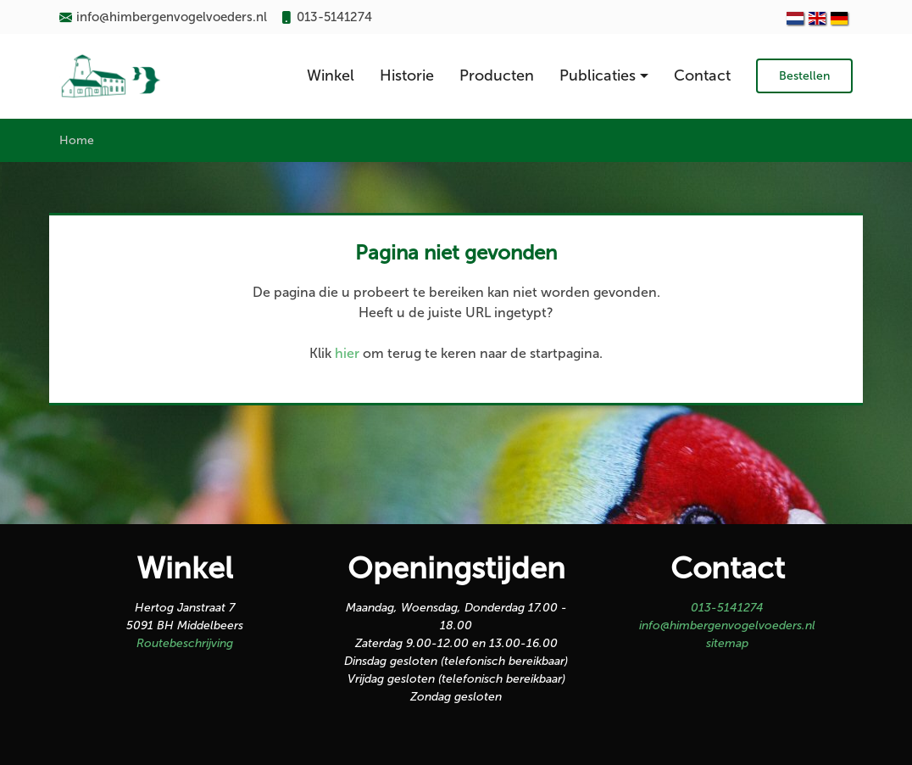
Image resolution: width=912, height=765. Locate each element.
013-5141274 (727, 607)
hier (347, 353)
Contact (702, 75)
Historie (407, 75)
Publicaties (597, 75)
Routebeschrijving (184, 643)
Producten (496, 75)
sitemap (727, 643)
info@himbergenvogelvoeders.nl (727, 625)
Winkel (330, 75)
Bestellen (804, 76)
